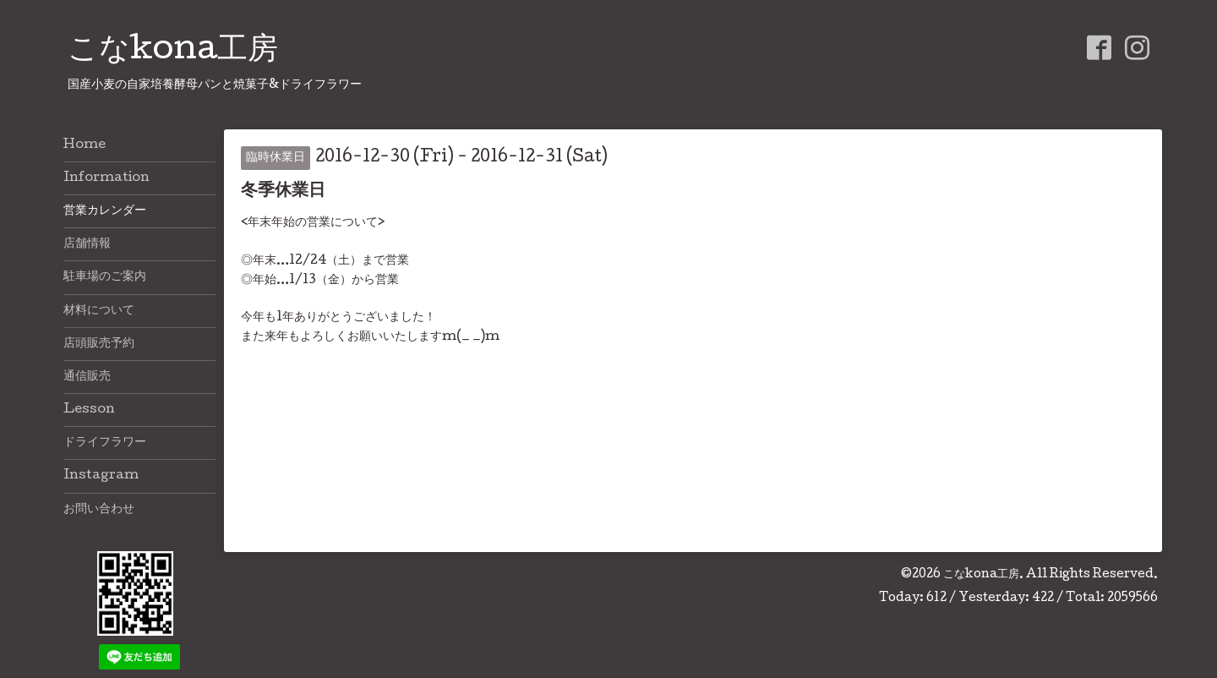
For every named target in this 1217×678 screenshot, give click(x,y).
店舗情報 (87, 244)
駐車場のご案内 (104, 277)
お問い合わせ (98, 510)
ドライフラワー (104, 443)
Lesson (89, 410)
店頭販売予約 (98, 344)
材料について (98, 311)
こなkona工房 (173, 51)
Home (84, 145)
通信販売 (87, 377)
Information (106, 178)
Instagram (101, 476)
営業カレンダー (104, 211)
